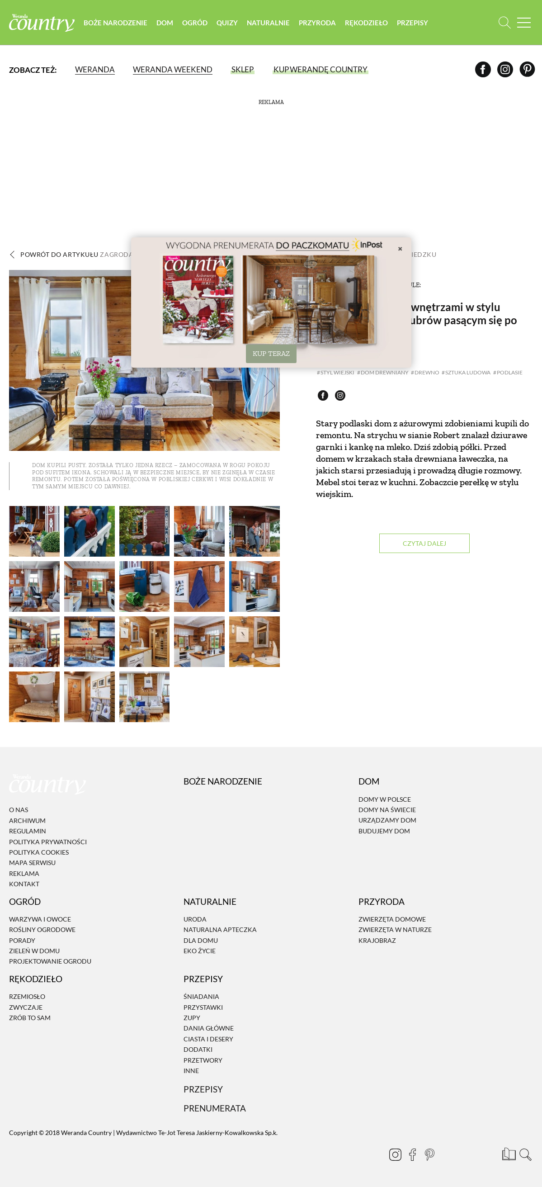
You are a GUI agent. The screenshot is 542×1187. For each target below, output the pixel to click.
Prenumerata (215, 1108)
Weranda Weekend (172, 70)
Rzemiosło (27, 996)
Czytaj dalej (424, 544)
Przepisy (414, 23)
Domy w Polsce (384, 799)
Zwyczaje (25, 1007)
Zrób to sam (30, 1017)
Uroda (195, 919)
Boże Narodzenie (118, 23)
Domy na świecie (387, 809)
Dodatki (198, 1049)
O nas (18, 810)
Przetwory (203, 1060)
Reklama (24, 873)
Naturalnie (270, 23)
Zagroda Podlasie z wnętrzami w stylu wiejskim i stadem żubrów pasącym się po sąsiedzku (416, 320)
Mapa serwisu (32, 863)
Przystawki (203, 1007)
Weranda (95, 70)
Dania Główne (209, 1028)
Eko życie (200, 951)
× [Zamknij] (400, 248)
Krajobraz (377, 940)
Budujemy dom (384, 831)
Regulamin (27, 831)
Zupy (192, 1017)
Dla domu (201, 940)
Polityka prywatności (48, 842)
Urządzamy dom (387, 820)
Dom (167, 23)
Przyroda (319, 23)
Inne (191, 1070)
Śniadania (201, 996)
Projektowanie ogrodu (50, 961)
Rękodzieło (368, 23)
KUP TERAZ (271, 353)
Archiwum (27, 820)
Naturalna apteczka (220, 929)
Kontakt (24, 884)
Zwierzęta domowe (392, 919)
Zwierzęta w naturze (395, 929)
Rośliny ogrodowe (42, 929)
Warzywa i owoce (40, 919)
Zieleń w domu (34, 951)
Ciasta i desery (208, 1039)
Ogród (197, 23)
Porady (22, 940)
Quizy (229, 23)
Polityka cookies (39, 852)
